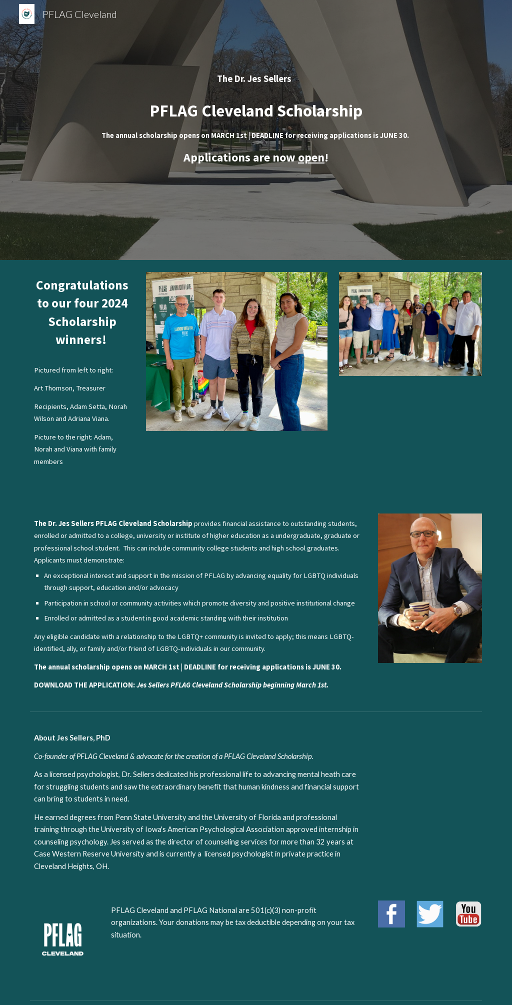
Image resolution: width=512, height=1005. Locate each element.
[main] (256, 130)
